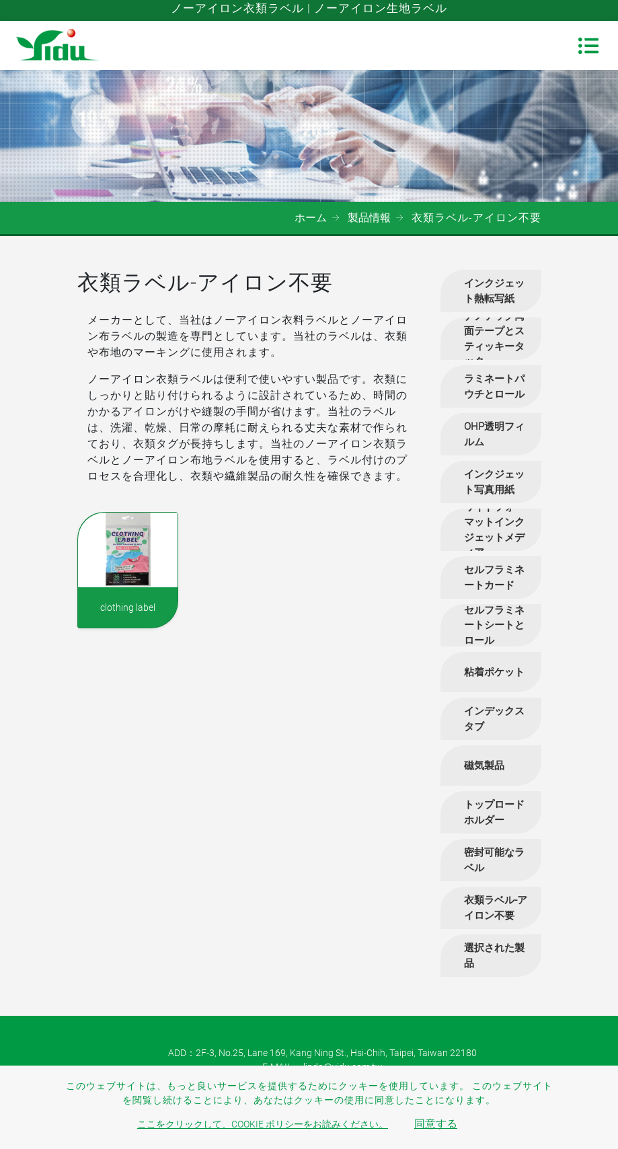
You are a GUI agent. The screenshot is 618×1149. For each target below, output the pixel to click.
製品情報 (369, 217)
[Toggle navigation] (588, 45)
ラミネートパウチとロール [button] (494, 386)
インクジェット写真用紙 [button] (494, 482)
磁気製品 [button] (484, 765)
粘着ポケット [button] (494, 672)
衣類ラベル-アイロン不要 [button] (495, 908)
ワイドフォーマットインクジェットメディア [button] (494, 530)
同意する (435, 1123)
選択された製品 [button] (494, 955)
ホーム (311, 217)
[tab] (490, 291)
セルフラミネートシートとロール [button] (494, 625)
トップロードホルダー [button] (494, 812)
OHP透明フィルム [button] (494, 434)
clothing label (127, 607)
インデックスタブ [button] (494, 719)
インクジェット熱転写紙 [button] (494, 291)
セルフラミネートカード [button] (494, 577)
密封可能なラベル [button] (494, 860)
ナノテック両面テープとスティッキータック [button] (494, 339)
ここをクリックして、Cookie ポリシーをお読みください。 (262, 1124)
